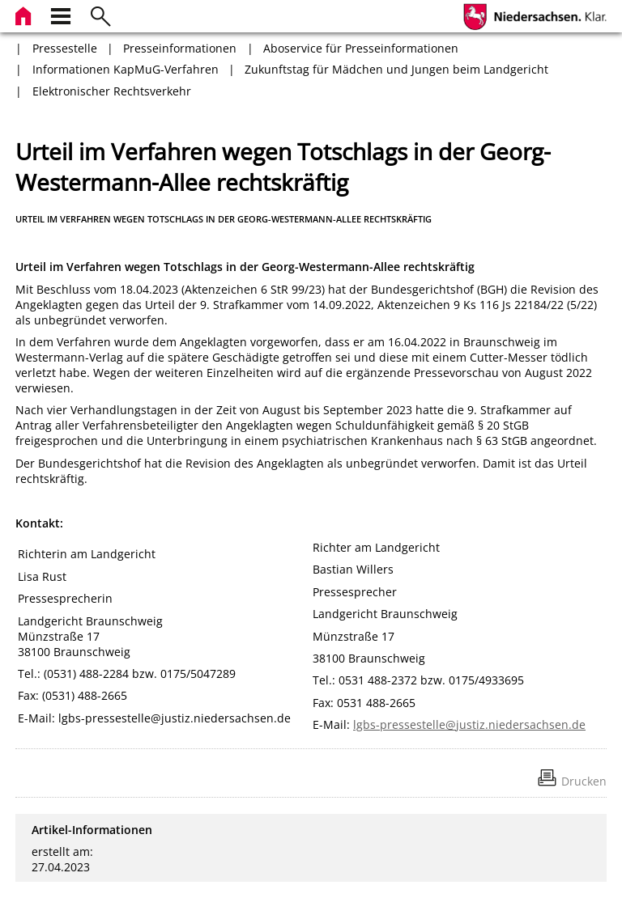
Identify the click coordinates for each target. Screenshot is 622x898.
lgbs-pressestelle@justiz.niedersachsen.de (469, 724)
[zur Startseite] (25, 14)
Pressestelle (64, 48)
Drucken (584, 781)
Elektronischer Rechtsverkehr (111, 91)
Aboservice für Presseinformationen (360, 48)
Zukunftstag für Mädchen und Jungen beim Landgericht (396, 69)
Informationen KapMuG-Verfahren (125, 69)
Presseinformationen (179, 48)
